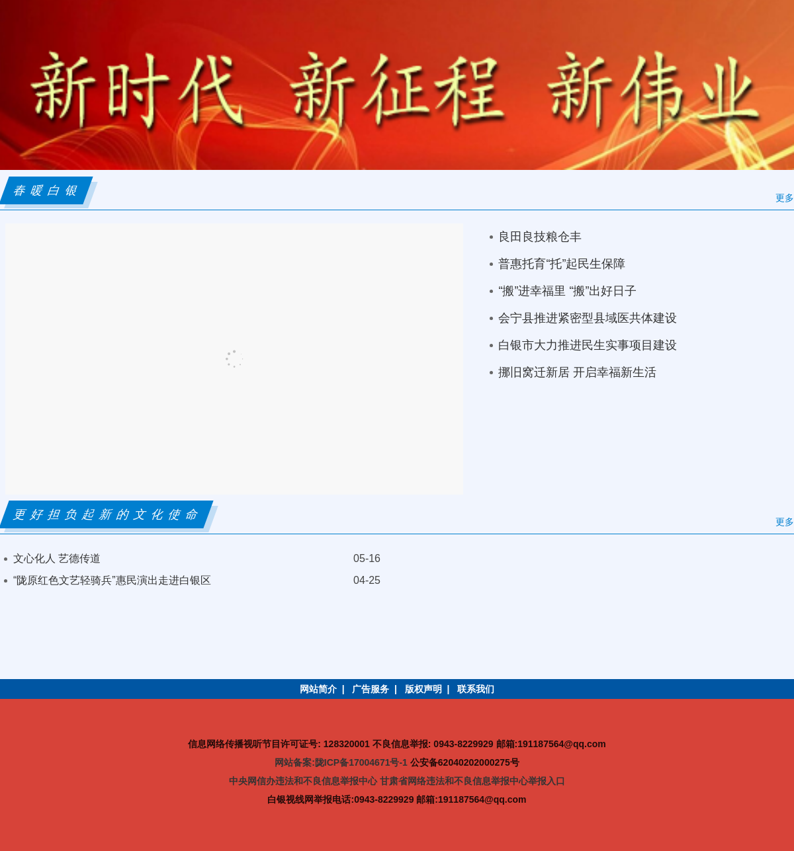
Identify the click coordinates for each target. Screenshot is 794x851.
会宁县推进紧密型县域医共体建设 (587, 318)
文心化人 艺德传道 (57, 558)
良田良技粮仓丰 (540, 236)
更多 (784, 197)
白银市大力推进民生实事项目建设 (587, 345)
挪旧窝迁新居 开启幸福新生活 (577, 372)
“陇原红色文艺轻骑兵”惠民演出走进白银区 (112, 580)
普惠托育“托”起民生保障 (561, 263)
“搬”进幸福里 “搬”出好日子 (567, 291)
